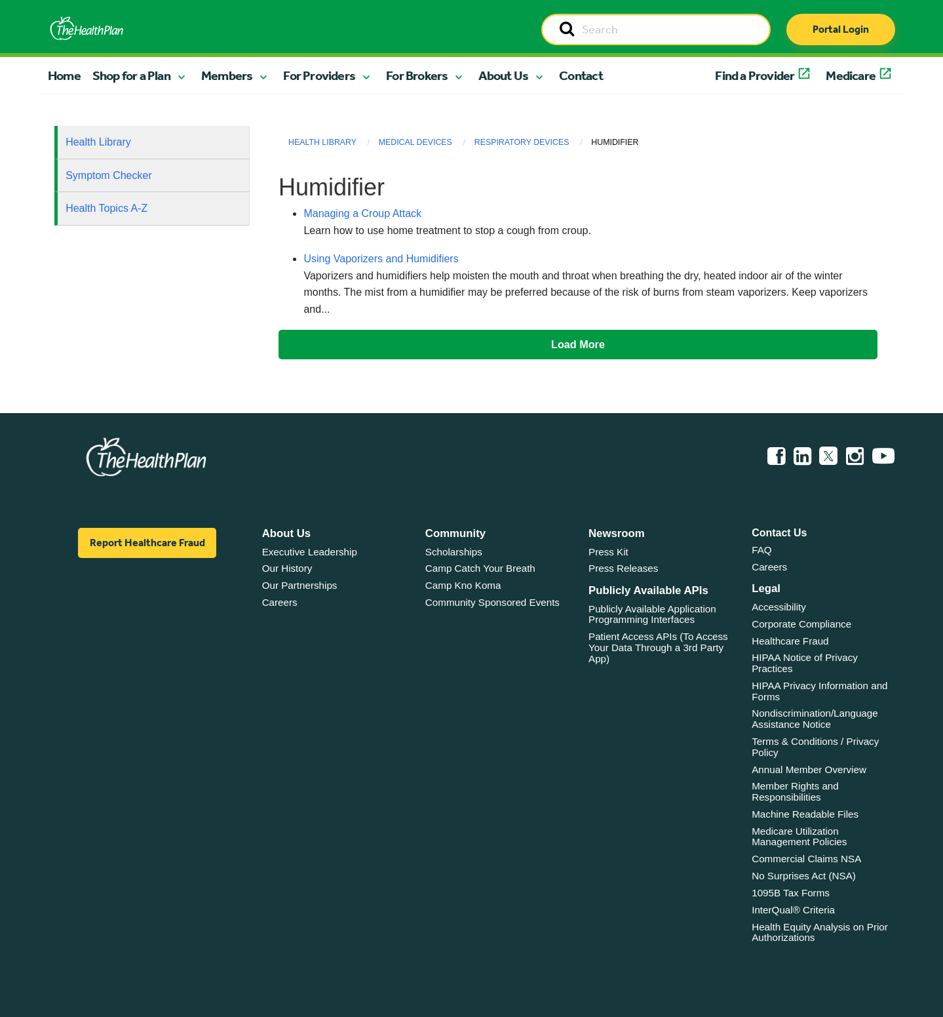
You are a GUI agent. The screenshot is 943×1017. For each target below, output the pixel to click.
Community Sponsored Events (492, 602)
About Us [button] (503, 75)
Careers (280, 602)
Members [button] (226, 75)
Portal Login (841, 29)
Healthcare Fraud (790, 641)
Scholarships (453, 551)
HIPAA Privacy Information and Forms (819, 691)
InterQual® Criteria (793, 909)
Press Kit (608, 551)
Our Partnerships (299, 585)
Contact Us (779, 532)
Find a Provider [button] (754, 75)
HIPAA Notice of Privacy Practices (805, 663)
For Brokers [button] (417, 75)
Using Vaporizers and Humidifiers (380, 258)
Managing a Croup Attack (362, 213)
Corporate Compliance (801, 623)
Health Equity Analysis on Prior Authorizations (820, 932)
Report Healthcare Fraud (147, 542)
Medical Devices (415, 142)
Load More (578, 344)
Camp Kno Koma (463, 585)
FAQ (761, 549)
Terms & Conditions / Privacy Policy (815, 747)
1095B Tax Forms (791, 892)
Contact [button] (581, 75)
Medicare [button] (851, 75)
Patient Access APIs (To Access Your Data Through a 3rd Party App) (658, 647)
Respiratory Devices (521, 142)
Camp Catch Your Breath (480, 568)
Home (64, 75)
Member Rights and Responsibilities (795, 791)
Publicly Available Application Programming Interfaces (652, 614)
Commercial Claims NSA (806, 858)
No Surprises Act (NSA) (804, 875)
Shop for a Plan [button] (131, 75)
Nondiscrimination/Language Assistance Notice (815, 719)
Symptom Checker (109, 175)
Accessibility (779, 606)
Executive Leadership (309, 551)
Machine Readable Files (805, 814)
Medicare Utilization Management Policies (799, 837)
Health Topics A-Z (106, 208)
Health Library (98, 142)
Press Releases (623, 568)
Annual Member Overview (809, 769)
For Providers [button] (319, 75)
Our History (287, 568)
